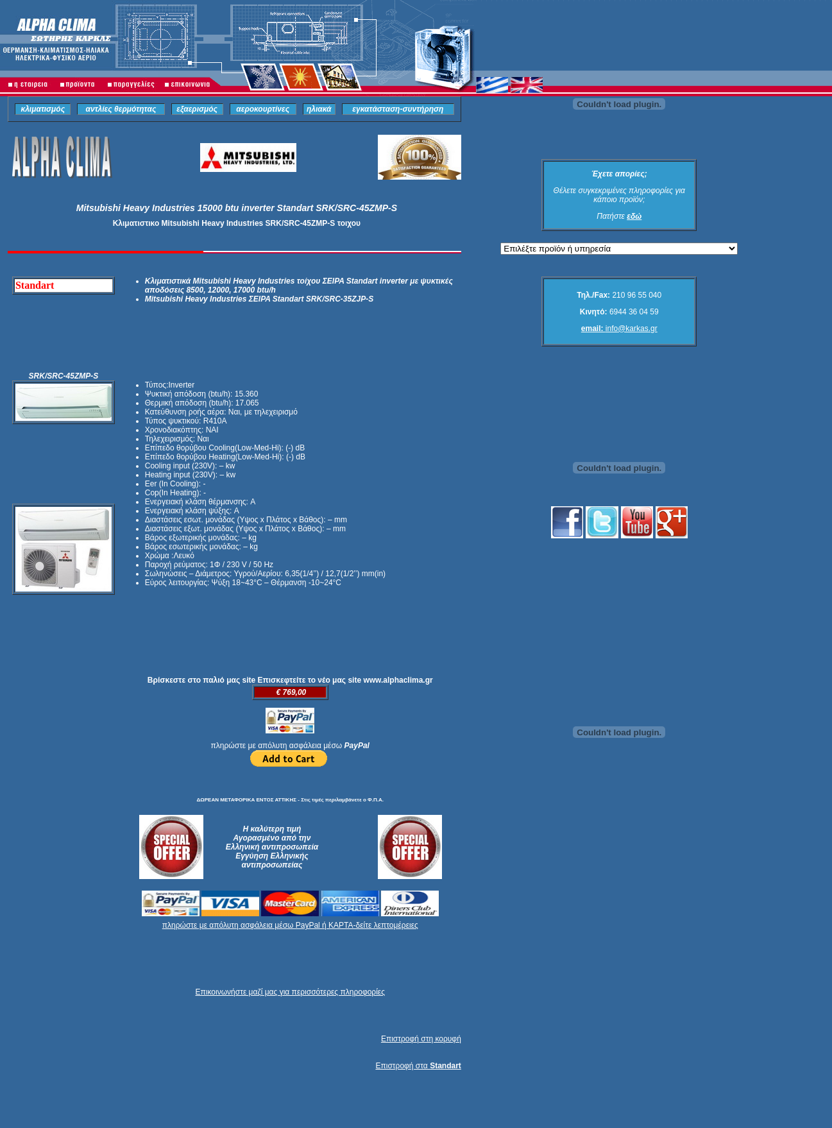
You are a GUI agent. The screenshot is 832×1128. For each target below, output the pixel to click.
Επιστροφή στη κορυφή (421, 1038)
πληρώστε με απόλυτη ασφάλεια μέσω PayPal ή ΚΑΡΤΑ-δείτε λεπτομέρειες (290, 925)
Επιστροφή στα (418, 1065)
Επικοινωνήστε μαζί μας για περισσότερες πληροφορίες (290, 991)
